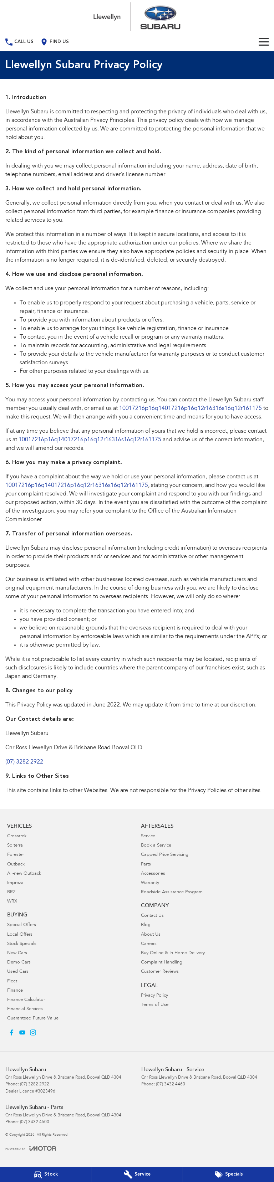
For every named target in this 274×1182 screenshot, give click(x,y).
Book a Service (156, 845)
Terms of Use (154, 1005)
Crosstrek (16, 836)
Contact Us (152, 916)
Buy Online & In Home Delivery (173, 953)
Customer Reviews (160, 972)
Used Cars (18, 972)
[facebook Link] (11, 1032)
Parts (146, 864)
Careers (149, 944)
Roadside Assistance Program (172, 892)
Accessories (153, 874)
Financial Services (25, 1009)
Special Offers (21, 925)
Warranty (150, 883)
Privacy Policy (154, 995)
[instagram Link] (33, 1032)
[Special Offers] (228, 1174)
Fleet (12, 981)
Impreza (15, 883)
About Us (151, 934)
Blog (146, 925)
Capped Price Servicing (164, 855)
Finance (15, 990)
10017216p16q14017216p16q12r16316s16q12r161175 (190, 408)
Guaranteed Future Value (33, 1018)
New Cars (17, 953)
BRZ (11, 892)
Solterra (15, 845)
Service (148, 836)
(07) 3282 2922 (24, 762)
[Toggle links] (30, 1148)
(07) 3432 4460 (170, 1084)
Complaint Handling (161, 962)
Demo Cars (19, 962)
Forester (15, 855)
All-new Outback (24, 874)
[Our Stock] (45, 1174)
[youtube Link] (22, 1032)
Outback (16, 864)
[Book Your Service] (136, 1174)
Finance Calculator (26, 1000)
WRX (12, 901)
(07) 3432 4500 (34, 1122)
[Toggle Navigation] (264, 42)
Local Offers (19, 934)
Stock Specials (21, 944)
